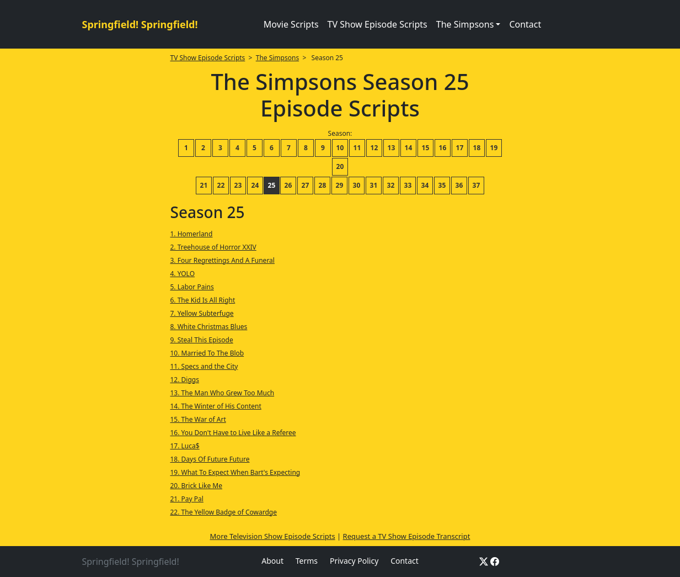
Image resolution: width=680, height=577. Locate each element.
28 (322, 185)
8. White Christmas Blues (208, 326)
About (272, 560)
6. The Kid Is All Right (202, 300)
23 (238, 185)
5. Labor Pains (191, 287)
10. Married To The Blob (207, 353)
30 (357, 185)
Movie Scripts (291, 24)
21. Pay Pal (186, 499)
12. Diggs (184, 379)
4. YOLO (182, 273)
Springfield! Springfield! (140, 24)
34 (425, 185)
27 (305, 185)
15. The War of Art (198, 419)
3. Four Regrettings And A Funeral (222, 260)
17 (460, 147)
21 (204, 185)
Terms (307, 560)
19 (494, 147)
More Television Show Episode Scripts (272, 536)
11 (357, 147)
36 (459, 185)
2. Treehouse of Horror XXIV (213, 247)
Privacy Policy (354, 560)
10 (340, 147)
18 (477, 147)
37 (476, 185)
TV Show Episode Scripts (377, 24)
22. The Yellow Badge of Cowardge (223, 512)
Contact (525, 24)
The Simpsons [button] (465, 24)
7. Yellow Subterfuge (201, 313)
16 (443, 147)
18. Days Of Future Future (209, 459)
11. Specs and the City (204, 366)
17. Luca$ (184, 446)
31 (374, 185)
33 (408, 185)
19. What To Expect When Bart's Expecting (235, 472)
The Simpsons (277, 57)
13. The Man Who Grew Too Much (222, 393)
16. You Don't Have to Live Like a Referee (233, 432)
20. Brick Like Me (196, 485)
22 (221, 185)
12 (374, 147)
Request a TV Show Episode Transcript (406, 536)
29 (340, 185)
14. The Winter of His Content (215, 406)
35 (442, 185)
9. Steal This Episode (201, 340)
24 (255, 185)
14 (409, 147)
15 (426, 147)
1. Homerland (191, 234)
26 (288, 185)
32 (391, 185)
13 (391, 147)
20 (340, 166)
